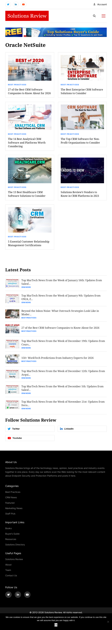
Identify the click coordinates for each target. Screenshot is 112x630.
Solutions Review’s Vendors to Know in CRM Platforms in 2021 (80, 193)
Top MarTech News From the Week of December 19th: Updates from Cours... (63, 342)
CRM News (26, 287)
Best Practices (17, 84)
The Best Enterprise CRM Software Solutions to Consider (82, 91)
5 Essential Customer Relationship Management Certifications (28, 243)
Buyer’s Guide (12, 533)
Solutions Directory (15, 544)
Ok (56, 625)
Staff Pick (10, 513)
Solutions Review (14, 559)
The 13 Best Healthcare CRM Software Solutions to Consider (27, 193)
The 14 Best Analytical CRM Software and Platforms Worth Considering (27, 142)
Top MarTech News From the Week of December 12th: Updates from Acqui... (63, 372)
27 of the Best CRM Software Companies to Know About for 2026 (29, 91)
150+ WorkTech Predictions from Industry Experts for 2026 (57, 357)
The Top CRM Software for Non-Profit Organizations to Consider (80, 140)
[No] (108, 621)
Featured (10, 502)
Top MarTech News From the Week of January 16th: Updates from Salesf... (61, 282)
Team (8, 570)
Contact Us (11, 575)
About (8, 564)
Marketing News (13, 508)
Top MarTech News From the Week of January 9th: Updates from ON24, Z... (60, 297)
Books (8, 528)
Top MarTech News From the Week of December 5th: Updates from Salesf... (62, 388)
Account (102, 4)
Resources (10, 539)
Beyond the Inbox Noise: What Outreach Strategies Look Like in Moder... (60, 312)
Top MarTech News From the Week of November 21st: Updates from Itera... (63, 403)
